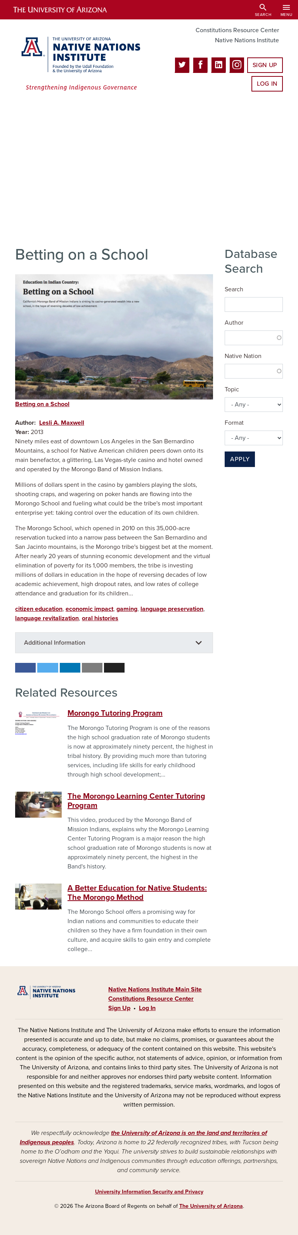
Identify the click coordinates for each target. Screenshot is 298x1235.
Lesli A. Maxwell (61, 423)
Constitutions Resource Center (237, 30)
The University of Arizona (211, 1206)
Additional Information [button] (54, 643)
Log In (267, 84)
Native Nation (243, 356)
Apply (239, 459)
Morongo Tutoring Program (115, 713)
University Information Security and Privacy (149, 1191)
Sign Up (265, 65)
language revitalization (47, 618)
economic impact (89, 609)
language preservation (171, 609)
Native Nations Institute (247, 40)
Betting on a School (42, 404)
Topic (232, 389)
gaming (126, 609)
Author (234, 323)
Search (234, 289)
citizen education (38, 609)
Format (234, 423)
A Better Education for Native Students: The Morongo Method (137, 893)
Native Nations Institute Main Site (155, 989)
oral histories (100, 618)
